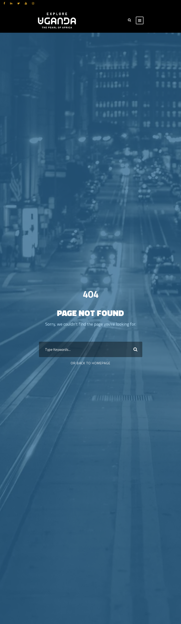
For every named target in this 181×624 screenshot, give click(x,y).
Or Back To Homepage (90, 363)
